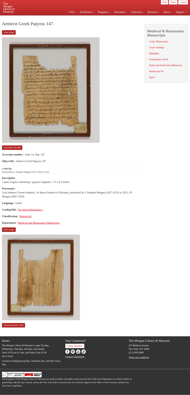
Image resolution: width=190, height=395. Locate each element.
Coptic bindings (156, 47)
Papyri (152, 77)
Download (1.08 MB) (12, 148)
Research (153, 12)
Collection (137, 12)
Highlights (154, 53)
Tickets (173, 2)
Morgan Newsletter (75, 346)
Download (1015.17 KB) (13, 325)
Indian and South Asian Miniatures (165, 65)
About (167, 12)
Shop (164, 2)
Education (120, 12)
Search (183, 2)
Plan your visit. (64, 17)
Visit (72, 12)
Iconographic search (158, 59)
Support (181, 12)
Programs (104, 12)
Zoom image (9, 32)
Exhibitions (87, 12)
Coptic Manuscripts (158, 41)
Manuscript (25, 216)
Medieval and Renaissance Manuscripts (39, 222)
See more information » (30, 209)
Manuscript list (156, 71)
